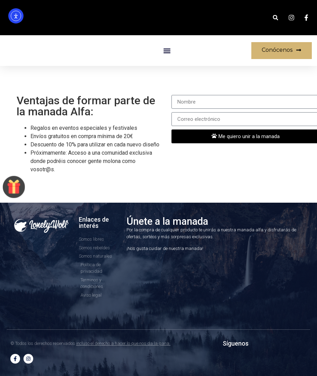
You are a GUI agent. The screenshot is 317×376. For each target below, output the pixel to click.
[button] (275, 17)
